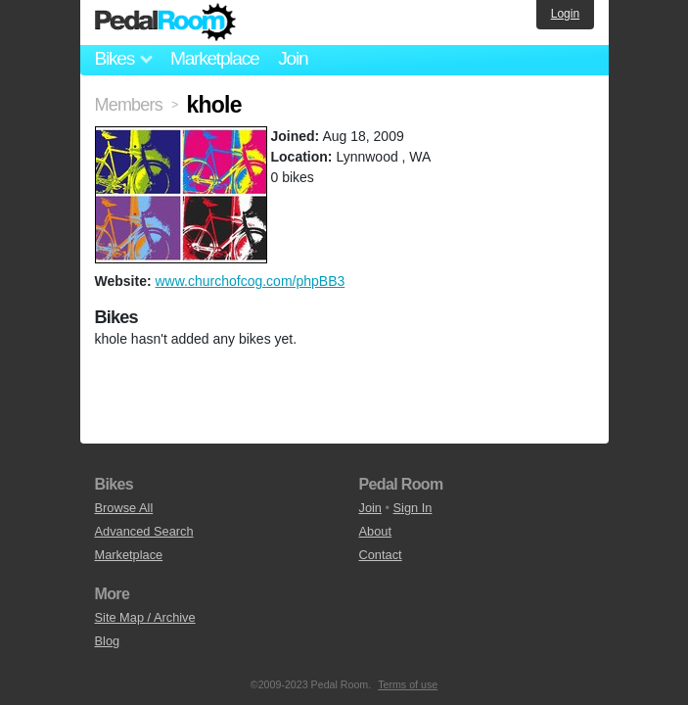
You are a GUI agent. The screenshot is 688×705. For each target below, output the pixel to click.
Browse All (124, 507)
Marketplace (214, 58)
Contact (380, 554)
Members (128, 105)
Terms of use (407, 684)
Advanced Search (144, 531)
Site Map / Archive (145, 617)
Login (565, 14)
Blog (107, 641)
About (375, 531)
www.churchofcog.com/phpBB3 (249, 281)
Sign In (413, 507)
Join (292, 58)
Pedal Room (165, 22)
